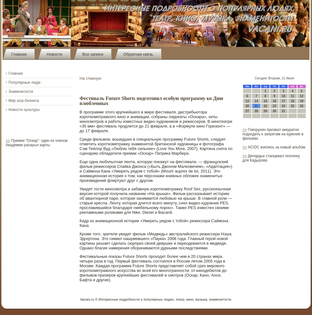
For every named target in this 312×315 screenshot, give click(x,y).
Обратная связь (138, 54)
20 (247, 106)
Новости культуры (24, 110)
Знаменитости (20, 91)
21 (256, 106)
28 (256, 111)
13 (247, 101)
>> (8, 140)
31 (283, 111)
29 (265, 111)
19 (301, 101)
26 (301, 106)
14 (256, 101)
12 (301, 96)
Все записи (92, 54)
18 (292, 101)
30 (274, 111)
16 (274, 101)
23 (274, 106)
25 (292, 106)
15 (265, 101)
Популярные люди (24, 82)
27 (247, 111)
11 (292, 96)
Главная (19, 54)
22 (265, 106)
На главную (90, 78)
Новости (54, 54)
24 (283, 106)
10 (283, 96)
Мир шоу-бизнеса (23, 100)
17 (283, 101)
